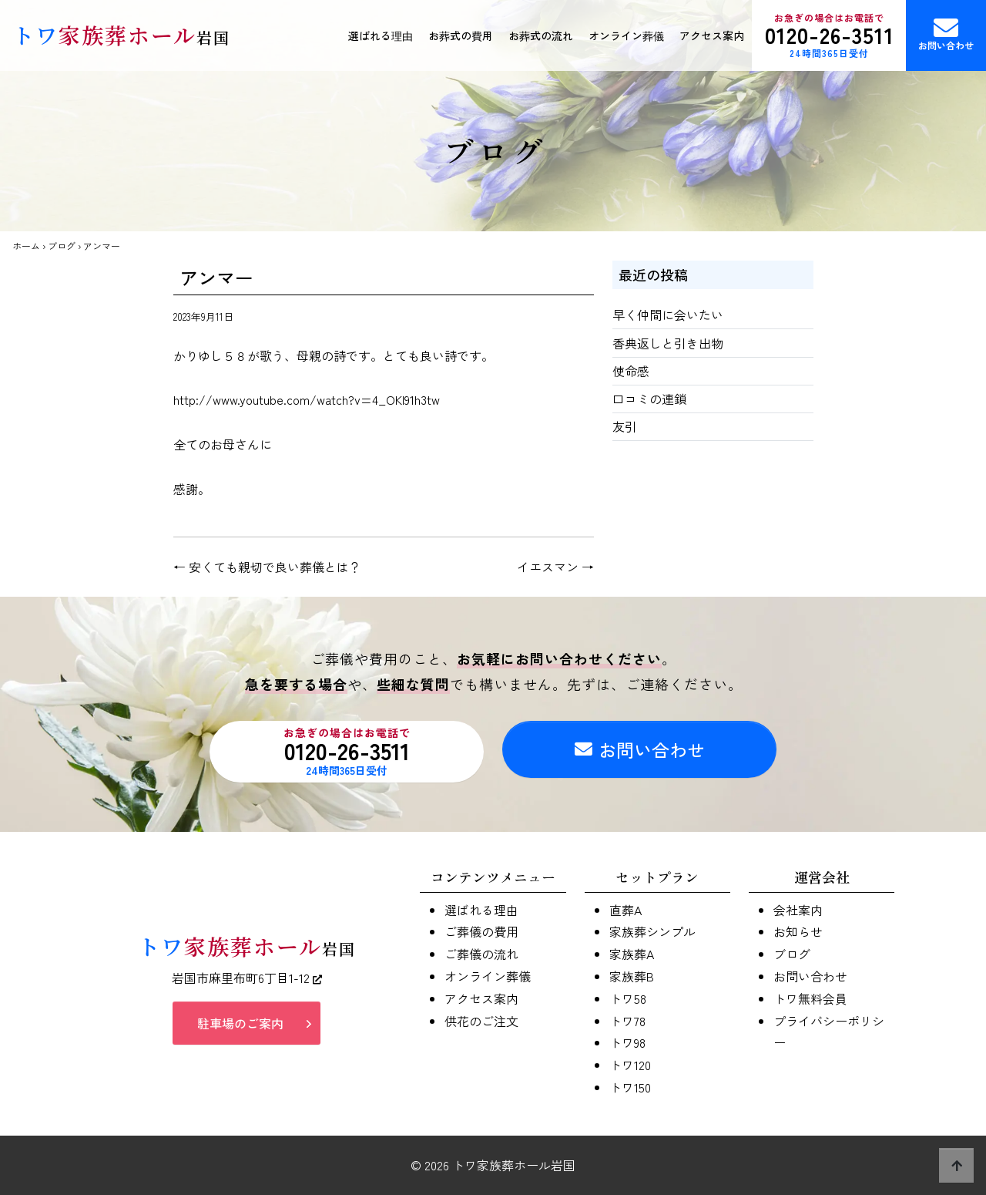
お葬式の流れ (540, 35)
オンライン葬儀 (626, 35)
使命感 (630, 371)
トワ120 (630, 1064)
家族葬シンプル (652, 931)
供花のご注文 (481, 1021)
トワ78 (627, 1021)
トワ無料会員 (810, 998)
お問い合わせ (946, 33)
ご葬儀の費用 (481, 931)
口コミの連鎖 (649, 398)
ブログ (61, 245)
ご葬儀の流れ (481, 953)
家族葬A (631, 953)
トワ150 (630, 1087)
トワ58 (627, 998)
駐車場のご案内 (240, 1024)
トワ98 (627, 1042)
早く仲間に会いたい (667, 314)
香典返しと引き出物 (667, 343)
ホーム (26, 245)
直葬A (625, 909)
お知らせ (798, 931)
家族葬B (631, 976)
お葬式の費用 (460, 35)
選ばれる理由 (380, 35)
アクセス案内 (711, 35)
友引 (624, 426)
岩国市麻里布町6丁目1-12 (247, 978)
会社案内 (798, 909)
